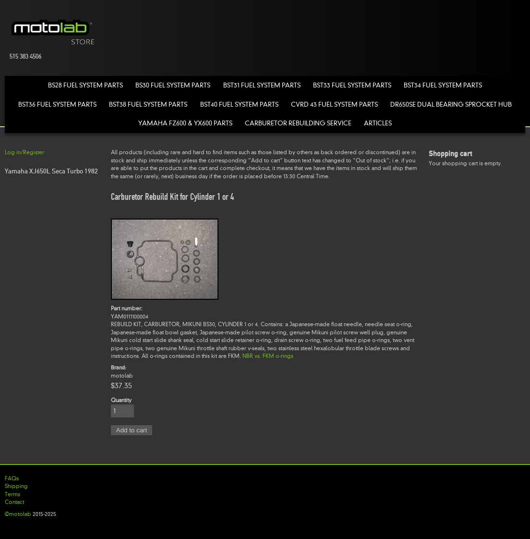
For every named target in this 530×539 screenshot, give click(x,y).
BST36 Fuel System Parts (57, 104)
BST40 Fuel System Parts (239, 104)
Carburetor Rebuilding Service (298, 123)
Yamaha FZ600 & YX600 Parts (185, 123)
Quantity (121, 400)
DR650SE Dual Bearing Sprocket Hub (451, 104)
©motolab (18, 514)
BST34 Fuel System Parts (443, 85)
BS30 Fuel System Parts (172, 85)
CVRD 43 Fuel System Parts (334, 104)
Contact (14, 502)
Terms (12, 494)
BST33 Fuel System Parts (352, 85)
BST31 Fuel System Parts (262, 85)
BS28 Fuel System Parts (85, 85)
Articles (378, 123)
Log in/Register (24, 152)
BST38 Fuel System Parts (148, 104)
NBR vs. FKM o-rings (267, 356)
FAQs (12, 478)
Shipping (16, 486)
